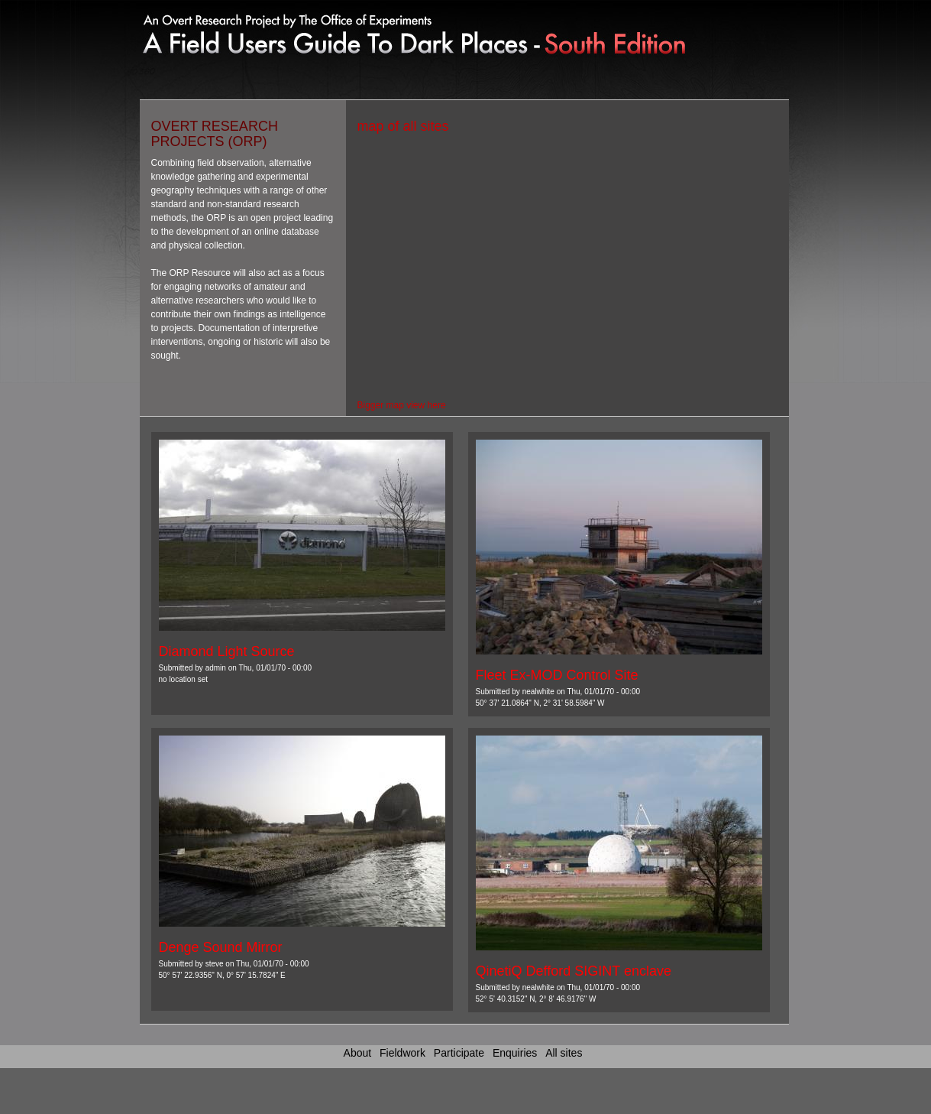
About (358, 1053)
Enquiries (515, 1053)
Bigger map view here (401, 405)
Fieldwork (402, 1053)
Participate (459, 1053)
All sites (563, 1053)
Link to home (349, 30)
